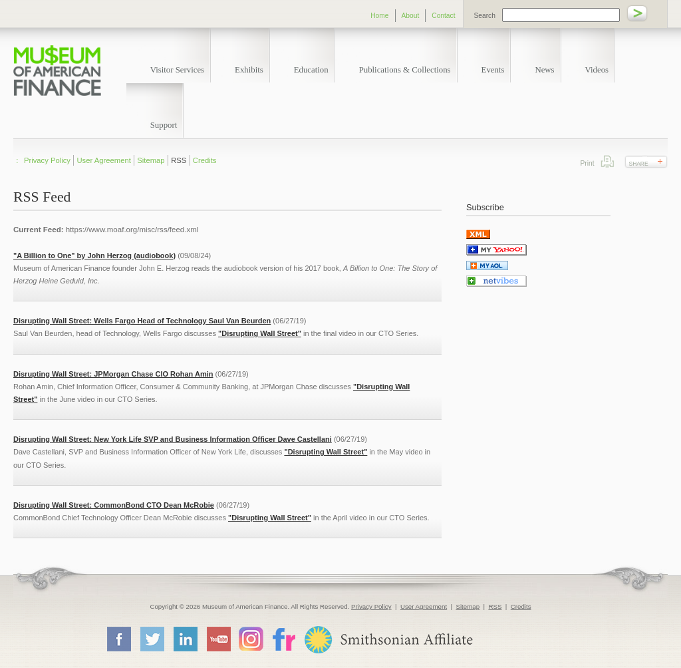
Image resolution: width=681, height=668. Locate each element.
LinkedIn (185, 638)
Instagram (251, 638)
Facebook (118, 638)
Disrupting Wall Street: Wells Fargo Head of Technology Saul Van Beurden (142, 321)
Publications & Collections (405, 70)
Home (379, 15)
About (411, 15)
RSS (178, 160)
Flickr (283, 638)
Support (164, 125)
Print (607, 161)
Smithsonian (388, 639)
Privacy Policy (47, 160)
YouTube (218, 638)
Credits (205, 160)
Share (638, 163)
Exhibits (249, 70)
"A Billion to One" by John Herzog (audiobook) (94, 255)
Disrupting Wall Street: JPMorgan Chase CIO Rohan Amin (113, 374)
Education (311, 70)
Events (493, 70)
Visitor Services (177, 70)
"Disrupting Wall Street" (259, 333)
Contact (443, 15)
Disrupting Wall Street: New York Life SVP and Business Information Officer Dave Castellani (172, 439)
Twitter (151, 638)
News (544, 70)
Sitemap (150, 160)
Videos (597, 70)
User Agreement (104, 160)
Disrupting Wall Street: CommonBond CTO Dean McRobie (113, 505)
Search (484, 15)
